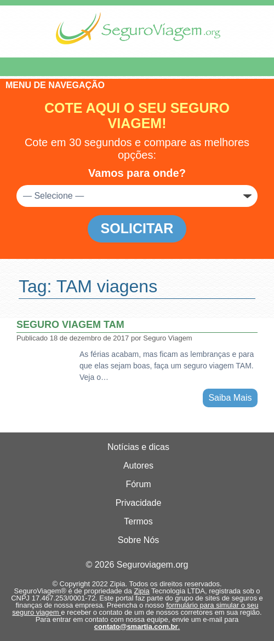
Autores (138, 465)
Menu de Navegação (64, 66)
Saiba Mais (230, 397)
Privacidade (139, 502)
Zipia (141, 591)
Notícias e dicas (138, 447)
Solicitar (137, 228)
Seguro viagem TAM (70, 324)
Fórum (138, 484)
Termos (138, 521)
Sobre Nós (138, 540)
